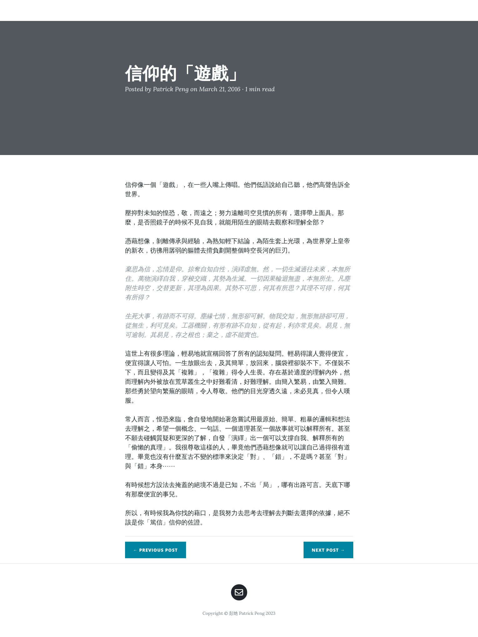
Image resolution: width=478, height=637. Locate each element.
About (340, 10)
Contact (396, 10)
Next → (328, 550)
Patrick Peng (171, 89)
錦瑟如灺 (84, 10)
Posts (366, 10)
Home (313, 10)
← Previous (155, 550)
